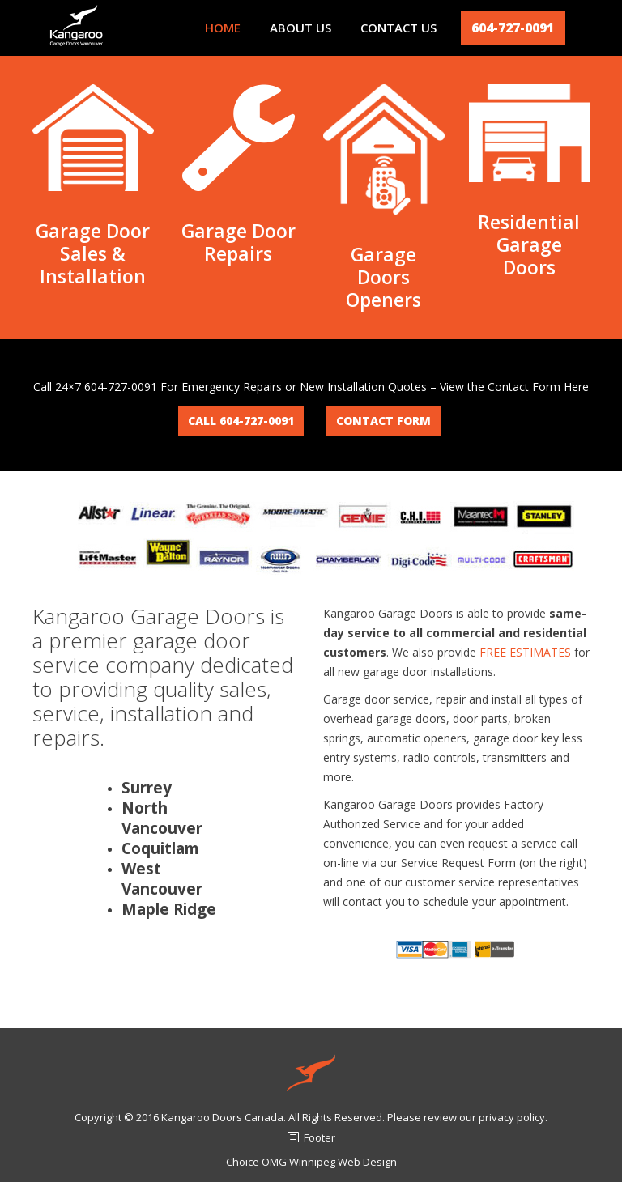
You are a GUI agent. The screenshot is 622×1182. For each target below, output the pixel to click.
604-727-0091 (512, 27)
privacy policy (512, 1117)
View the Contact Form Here (514, 386)
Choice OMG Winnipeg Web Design (311, 1161)
